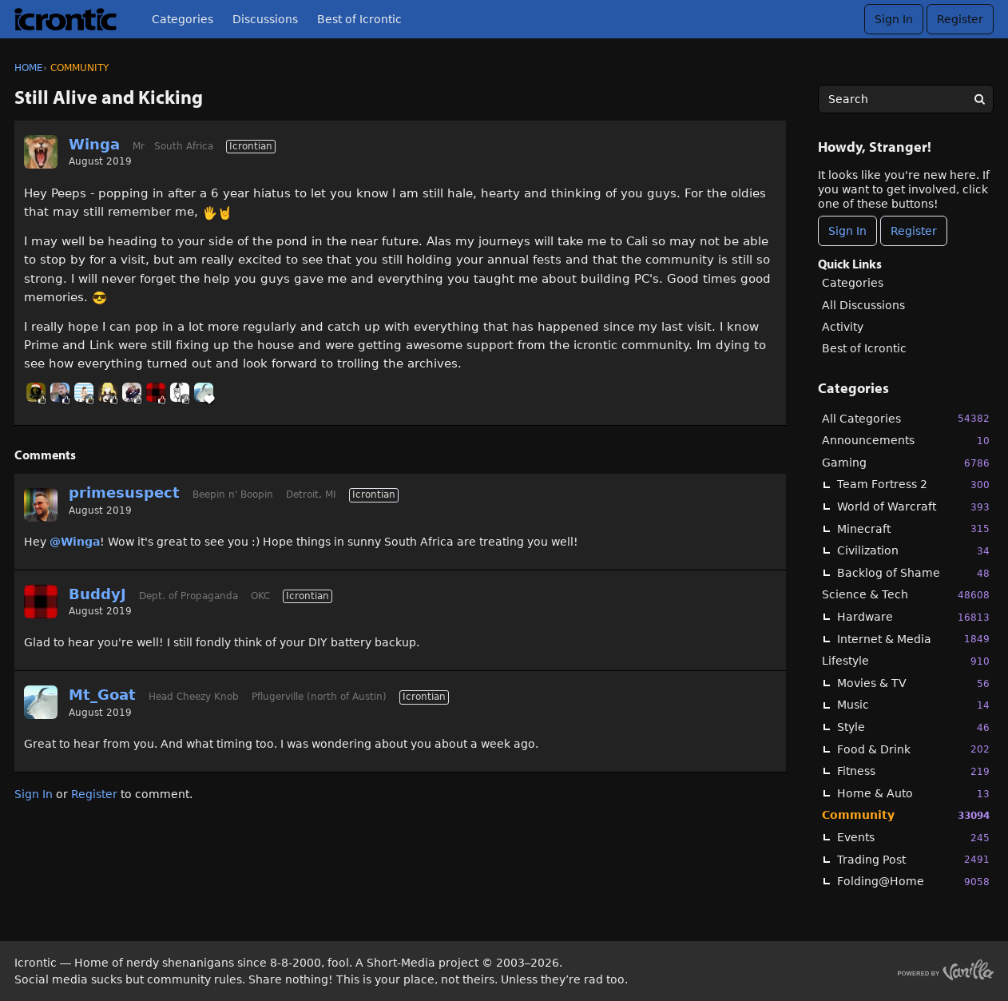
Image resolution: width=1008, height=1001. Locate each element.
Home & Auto (913, 793)
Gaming (906, 463)
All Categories (906, 418)
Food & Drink (913, 749)
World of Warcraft (913, 506)
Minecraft (913, 528)
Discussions (265, 19)
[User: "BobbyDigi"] (83, 392)
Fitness (913, 771)
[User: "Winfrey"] (179, 392)
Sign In (894, 19)
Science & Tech (906, 594)
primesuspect (124, 492)
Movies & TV (913, 683)
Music (913, 705)
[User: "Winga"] (41, 152)
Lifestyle (906, 661)
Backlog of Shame (913, 573)
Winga (94, 144)
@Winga (75, 541)
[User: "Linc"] (59, 392)
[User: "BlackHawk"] (36, 392)
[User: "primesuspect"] (41, 505)
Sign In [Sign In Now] (847, 230)
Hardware (913, 617)
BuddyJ (97, 594)
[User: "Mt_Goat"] (203, 392)
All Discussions (863, 305)
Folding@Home (913, 881)
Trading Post (913, 859)
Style (913, 727)
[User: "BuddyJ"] (155, 392)
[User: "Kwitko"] (131, 392)
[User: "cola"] (107, 392)
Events (913, 837)
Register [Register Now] (914, 230)
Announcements (906, 440)
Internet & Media (913, 638)
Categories (182, 19)
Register (960, 19)
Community (906, 815)
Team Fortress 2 (913, 484)
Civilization (913, 550)
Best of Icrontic (359, 19)
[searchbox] (906, 99)
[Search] (979, 99)
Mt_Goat (102, 694)
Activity (842, 326)
